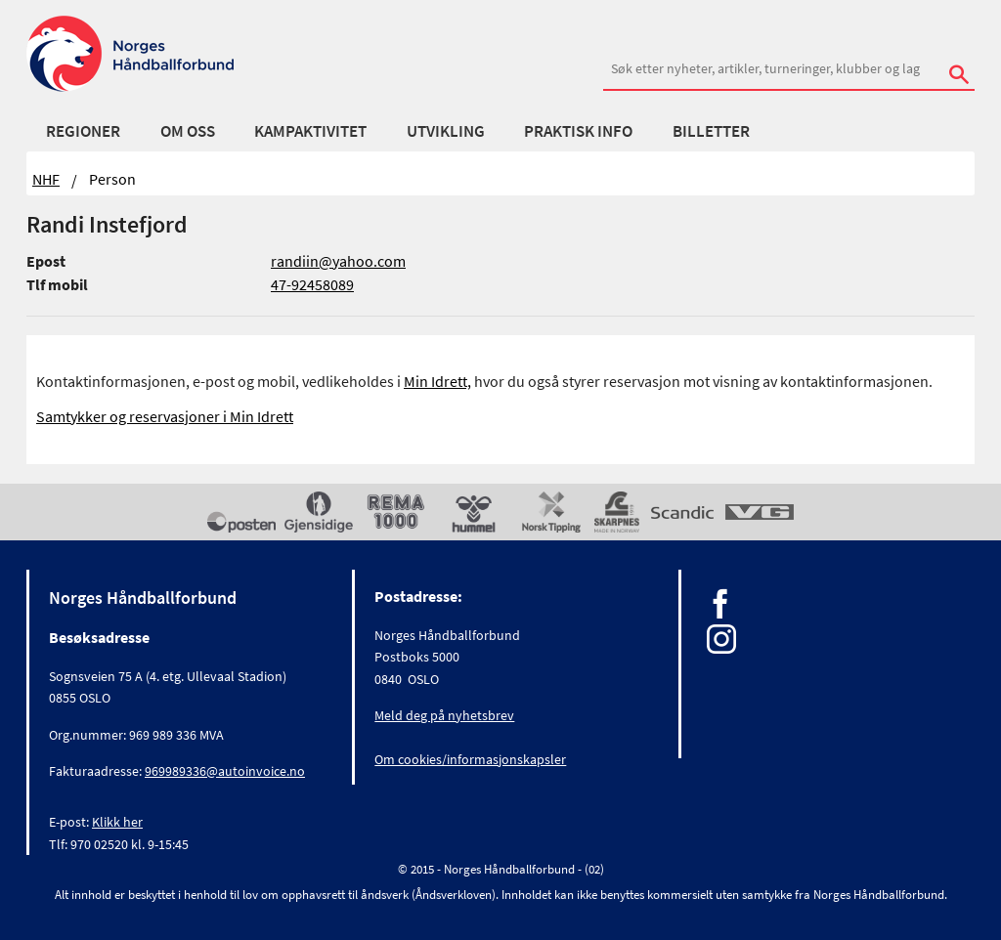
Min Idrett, (437, 381)
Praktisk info (578, 131)
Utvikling (446, 131)
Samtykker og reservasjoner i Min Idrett (164, 416)
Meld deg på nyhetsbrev (444, 715)
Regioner (83, 131)
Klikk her (117, 822)
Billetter (711, 131)
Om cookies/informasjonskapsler (470, 759)
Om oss (187, 131)
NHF (46, 179)
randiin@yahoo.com (338, 261)
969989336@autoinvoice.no (225, 771)
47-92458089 (312, 284)
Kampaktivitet (310, 131)
